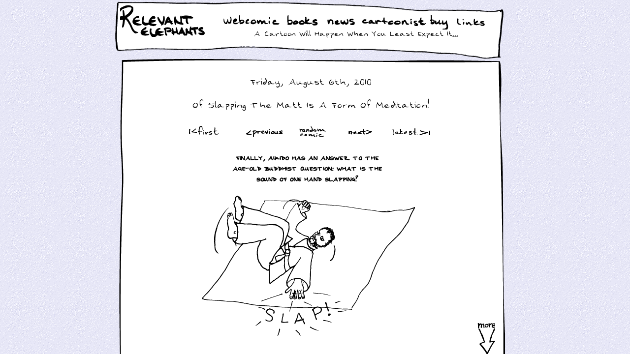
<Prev (264, 131)
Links (473, 22)
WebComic (253, 22)
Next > (362, 131)
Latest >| (409, 131)
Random (313, 131)
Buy (440, 23)
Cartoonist (395, 22)
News (341, 22)
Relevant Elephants (163, 34)
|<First (203, 131)
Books (303, 22)
